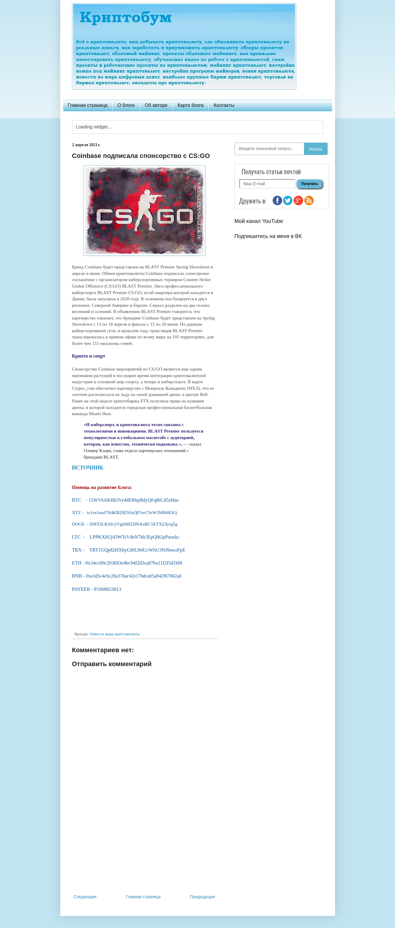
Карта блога (191, 105)
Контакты (224, 105)
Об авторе (156, 105)
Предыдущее (202, 896)
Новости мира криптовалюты (114, 634)
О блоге (126, 105)
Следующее (85, 896)
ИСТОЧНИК (88, 468)
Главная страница (88, 105)
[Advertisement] (144, 844)
